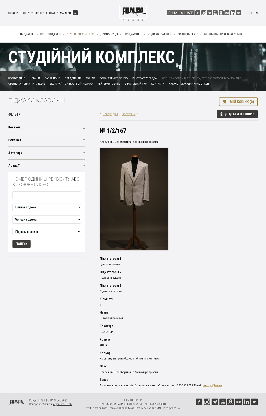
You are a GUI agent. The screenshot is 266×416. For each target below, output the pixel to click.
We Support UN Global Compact (225, 34)
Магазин (65, 13)
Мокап (90, 78)
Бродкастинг (133, 34)
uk (250, 13)
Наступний (128, 114)
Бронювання (16, 78)
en (256, 13)
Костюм (14, 127)
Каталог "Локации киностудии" (190, 83)
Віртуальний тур (136, 83)
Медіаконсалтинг (160, 34)
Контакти (52, 13)
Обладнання (73, 78)
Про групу (26, 13)
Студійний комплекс (81, 34)
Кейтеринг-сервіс (108, 83)
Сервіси (39, 13)
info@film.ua (171, 408)
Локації (13, 166)
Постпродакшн (50, 34)
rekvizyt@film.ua (212, 385)
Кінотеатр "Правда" (145, 78)
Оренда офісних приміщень (26, 83)
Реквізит (14, 140)
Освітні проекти (187, 34)
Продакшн (27, 34)
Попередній (110, 114)
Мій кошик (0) (242, 102)
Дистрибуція (109, 34)
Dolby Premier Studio (114, 78)
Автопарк (15, 153)
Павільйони (52, 78)
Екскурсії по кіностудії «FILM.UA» (71, 83)
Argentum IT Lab (62, 404)
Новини (13, 13)
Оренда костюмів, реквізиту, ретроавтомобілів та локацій (201, 78)
